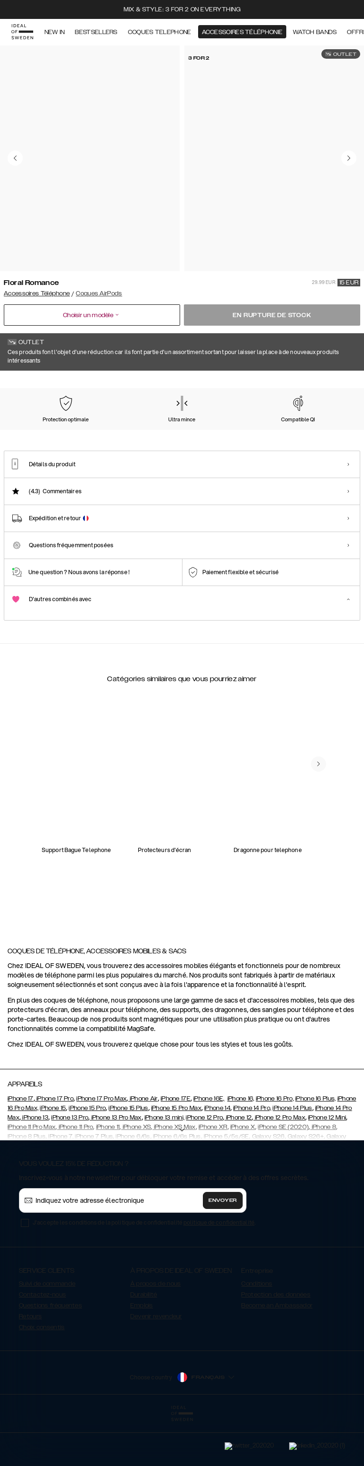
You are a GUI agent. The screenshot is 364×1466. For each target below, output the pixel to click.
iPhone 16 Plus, (315, 1146)
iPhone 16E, (208, 1146)
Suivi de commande (47, 1331)
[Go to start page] (22, 32)
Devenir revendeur (156, 1363)
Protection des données (275, 1342)
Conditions (256, 1331)
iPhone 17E (176, 1146)
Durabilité (143, 1342)
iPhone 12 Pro (204, 1165)
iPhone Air (142, 1146)
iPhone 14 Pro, (252, 1155)
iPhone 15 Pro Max (176, 1155)
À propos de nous (155, 1331)
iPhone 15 (53, 1155)
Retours (30, 1363)
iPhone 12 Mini (327, 1165)
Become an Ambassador (276, 1353)
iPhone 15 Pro (87, 1155)
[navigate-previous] (318, 874)
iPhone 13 (34, 1165)
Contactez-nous (42, 1342)
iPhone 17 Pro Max (101, 1146)
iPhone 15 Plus (128, 1155)
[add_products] (98, 750)
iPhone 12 (238, 1165)
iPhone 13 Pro (69, 1165)
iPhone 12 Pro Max (279, 1165)
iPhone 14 (217, 1155)
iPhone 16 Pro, (275, 1146)
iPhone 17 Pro (54, 1146)
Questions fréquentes (50, 1353)
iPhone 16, (241, 1146)
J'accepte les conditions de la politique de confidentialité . (144, 1270)
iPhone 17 (21, 1146)
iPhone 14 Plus (292, 1155)
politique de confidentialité (219, 1270)
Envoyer (223, 1247)
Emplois (141, 1353)
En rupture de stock (272, 315)
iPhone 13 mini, (165, 1165)
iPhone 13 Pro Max (115, 1165)
